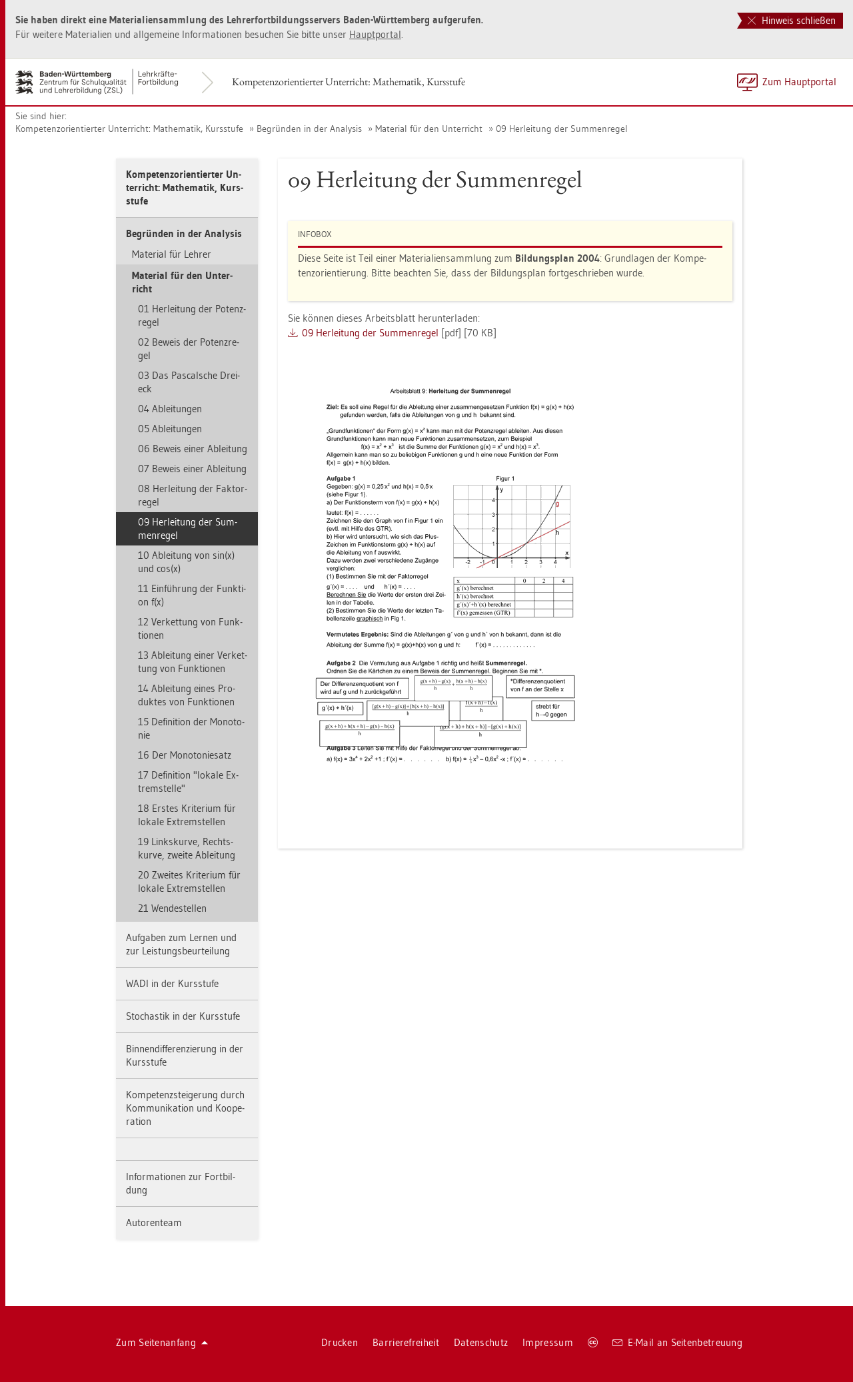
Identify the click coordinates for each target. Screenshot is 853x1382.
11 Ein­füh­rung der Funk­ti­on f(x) (192, 595)
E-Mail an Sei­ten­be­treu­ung (677, 1342)
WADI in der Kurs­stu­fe (172, 983)
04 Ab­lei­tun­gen (170, 408)
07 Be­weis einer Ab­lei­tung (192, 468)
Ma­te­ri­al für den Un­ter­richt (428, 129)
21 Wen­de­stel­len (172, 908)
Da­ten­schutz (481, 1342)
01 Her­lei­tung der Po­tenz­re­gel (192, 315)
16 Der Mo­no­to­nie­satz (184, 755)
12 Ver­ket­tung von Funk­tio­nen (190, 628)
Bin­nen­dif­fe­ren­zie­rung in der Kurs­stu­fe (184, 1055)
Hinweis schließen (792, 20)
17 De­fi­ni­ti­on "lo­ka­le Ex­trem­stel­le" (188, 782)
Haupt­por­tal (375, 34)
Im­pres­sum (547, 1342)
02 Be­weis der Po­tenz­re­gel (188, 349)
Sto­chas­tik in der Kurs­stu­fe (183, 1016)
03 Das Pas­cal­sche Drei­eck (189, 382)
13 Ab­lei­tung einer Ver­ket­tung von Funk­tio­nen (192, 662)
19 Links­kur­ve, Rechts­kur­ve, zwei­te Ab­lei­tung (186, 848)
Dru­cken (339, 1342)
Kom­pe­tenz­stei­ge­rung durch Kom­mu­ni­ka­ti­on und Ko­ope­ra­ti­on (185, 1108)
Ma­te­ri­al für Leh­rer (171, 254)
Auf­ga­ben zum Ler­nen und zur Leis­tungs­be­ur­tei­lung (181, 944)
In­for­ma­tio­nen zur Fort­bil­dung (180, 1183)
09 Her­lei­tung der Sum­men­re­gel (562, 129)
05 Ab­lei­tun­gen (170, 428)
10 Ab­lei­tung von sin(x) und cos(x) (186, 562)
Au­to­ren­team (154, 1222)
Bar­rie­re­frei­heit (406, 1342)
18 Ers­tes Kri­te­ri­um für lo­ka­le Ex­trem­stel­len (187, 815)
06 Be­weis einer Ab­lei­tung (192, 448)
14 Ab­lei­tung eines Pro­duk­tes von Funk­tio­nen (186, 695)
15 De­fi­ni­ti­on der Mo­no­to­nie (191, 728)
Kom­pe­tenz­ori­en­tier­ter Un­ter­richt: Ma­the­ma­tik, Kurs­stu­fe (348, 81)
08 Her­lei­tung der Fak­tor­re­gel (192, 495)
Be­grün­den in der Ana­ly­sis (309, 129)
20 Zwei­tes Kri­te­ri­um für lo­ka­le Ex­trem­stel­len (189, 881)
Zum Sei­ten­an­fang (162, 1342)
